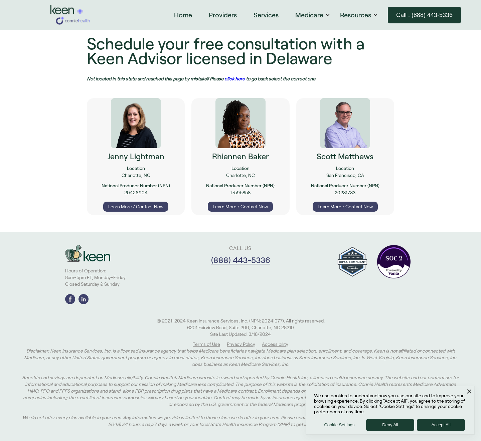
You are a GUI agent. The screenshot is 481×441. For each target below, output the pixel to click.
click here (234, 78)
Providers (223, 15)
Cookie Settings (339, 424)
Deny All (390, 424)
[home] (70, 15)
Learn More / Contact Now (135, 206)
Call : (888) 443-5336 (424, 15)
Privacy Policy (241, 344)
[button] (316, 15)
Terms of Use (206, 344)
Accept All (440, 424)
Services (266, 15)
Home (183, 15)
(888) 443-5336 (240, 260)
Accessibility (275, 344)
